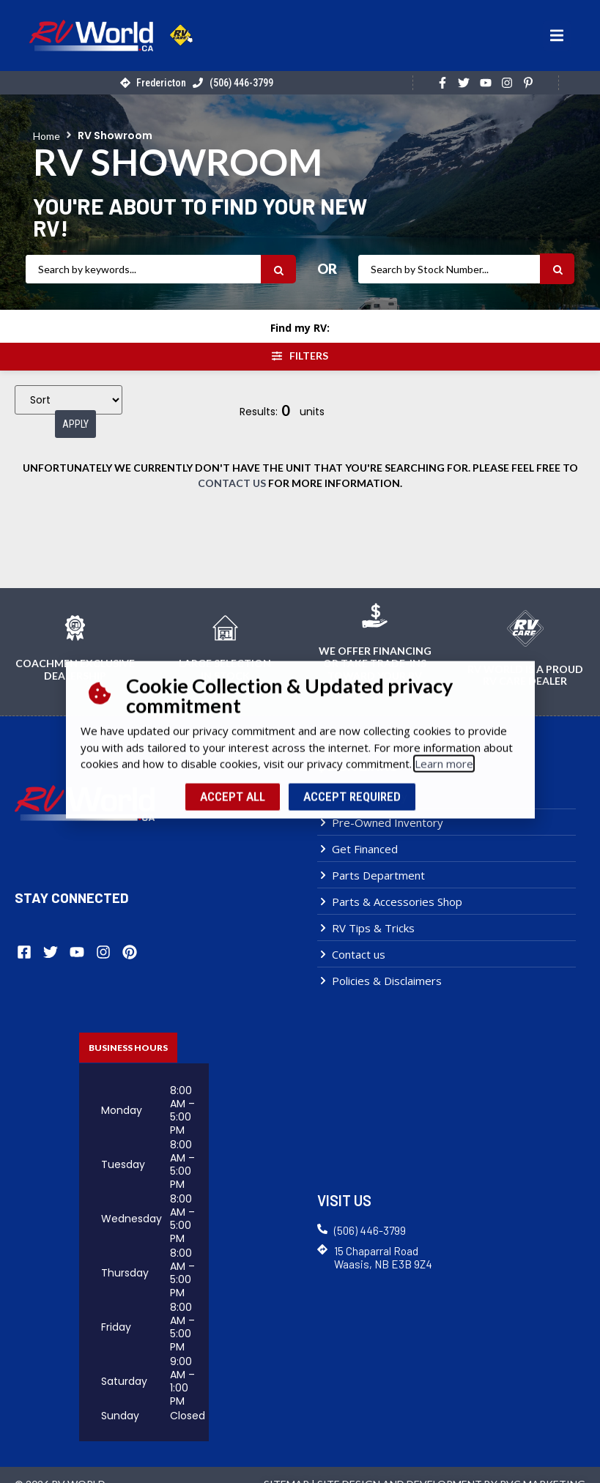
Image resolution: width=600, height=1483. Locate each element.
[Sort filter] (68, 402)
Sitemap (286, 1465)
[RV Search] (143, 269)
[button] (557, 36)
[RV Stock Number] (449, 269)
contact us (232, 465)
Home (46, 136)
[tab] (128, 1029)
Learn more (444, 716)
